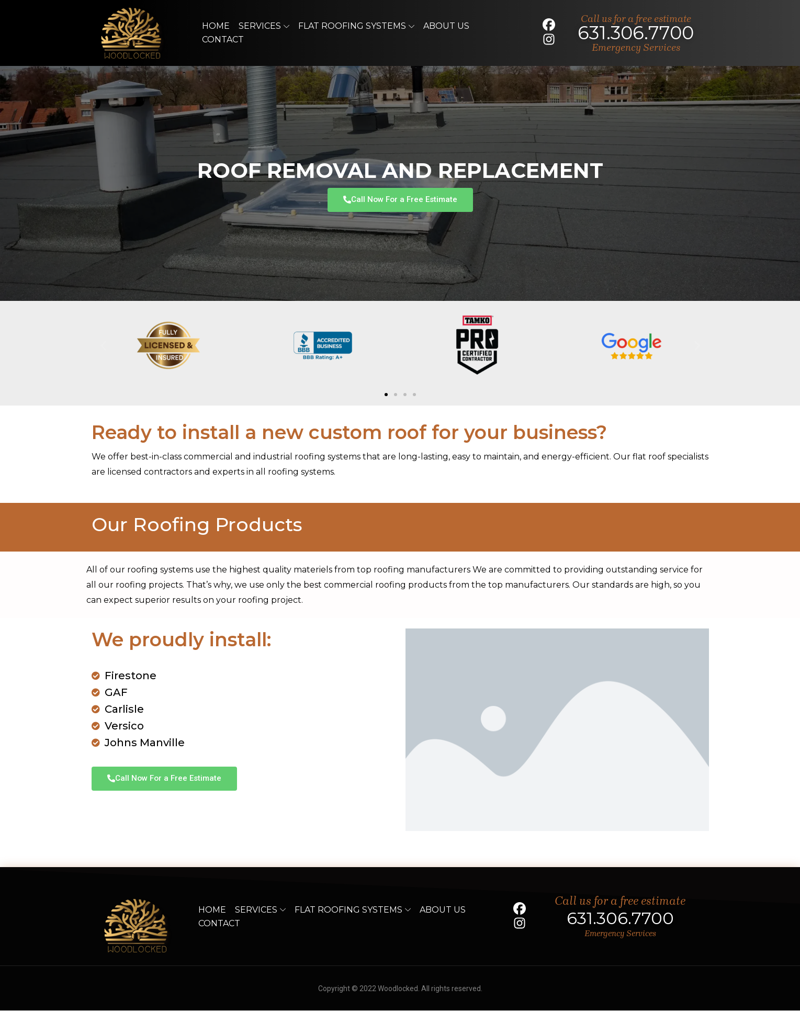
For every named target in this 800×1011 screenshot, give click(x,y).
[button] (103, 345)
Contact (223, 39)
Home (216, 26)
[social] (546, 25)
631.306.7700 (636, 32)
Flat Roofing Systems (356, 26)
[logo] (132, 33)
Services (264, 26)
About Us (446, 26)
